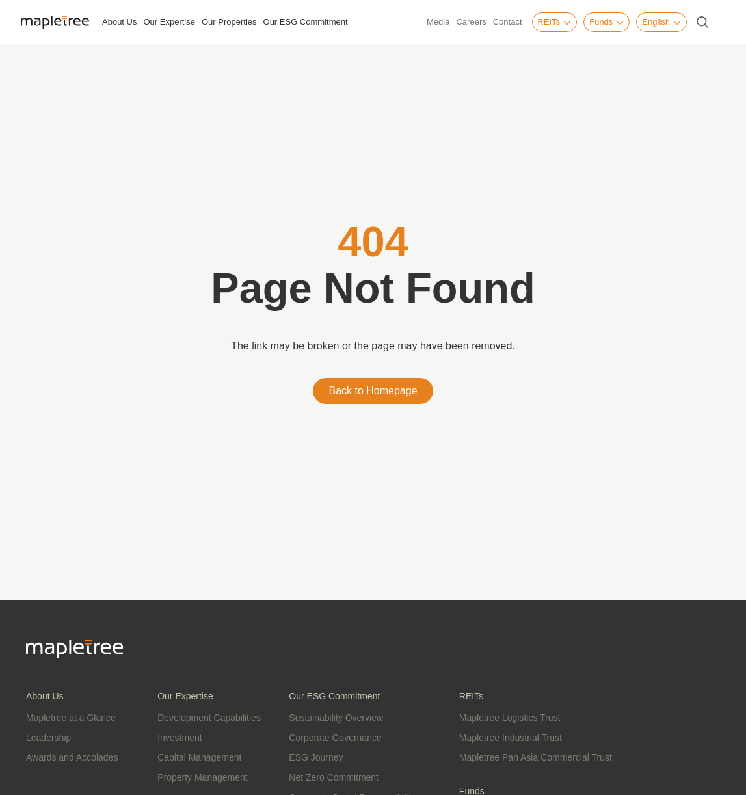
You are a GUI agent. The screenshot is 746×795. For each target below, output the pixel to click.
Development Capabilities (209, 717)
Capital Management (199, 757)
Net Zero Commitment (334, 777)
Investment (179, 738)
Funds (606, 22)
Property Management (202, 777)
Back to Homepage (372, 390)
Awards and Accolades (72, 757)
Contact (507, 22)
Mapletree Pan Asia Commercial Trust (535, 757)
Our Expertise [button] (168, 22)
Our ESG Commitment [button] (305, 22)
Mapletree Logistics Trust (510, 717)
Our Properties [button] (229, 22)
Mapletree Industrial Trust (510, 738)
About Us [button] (119, 22)
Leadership (48, 738)
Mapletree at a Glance (71, 717)
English (661, 22)
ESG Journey (316, 757)
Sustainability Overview (336, 717)
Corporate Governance (335, 738)
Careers (471, 22)
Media (438, 22)
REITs (555, 22)
